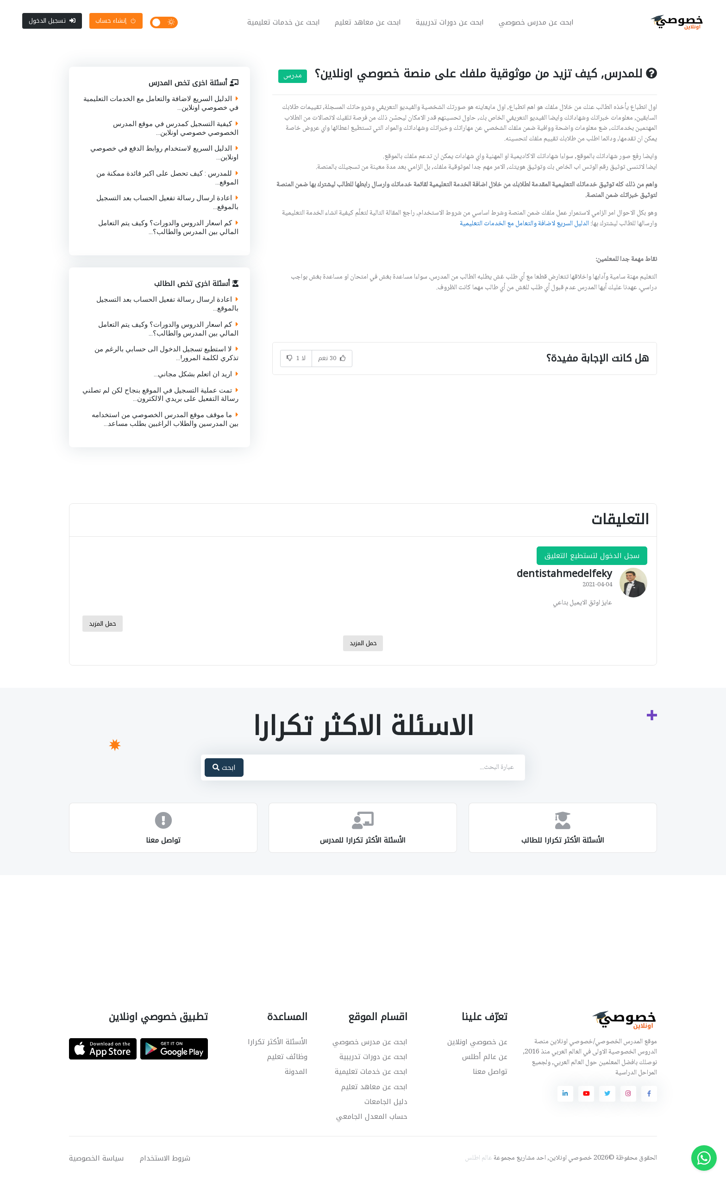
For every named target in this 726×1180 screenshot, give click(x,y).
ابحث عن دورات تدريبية (450, 22)
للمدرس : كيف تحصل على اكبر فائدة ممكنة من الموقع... (167, 178)
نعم (332, 358)
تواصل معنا (490, 1071)
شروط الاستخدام (165, 1158)
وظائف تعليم (287, 1056)
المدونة (296, 1071)
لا (296, 358)
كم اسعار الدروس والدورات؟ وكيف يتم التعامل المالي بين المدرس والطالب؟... (168, 227)
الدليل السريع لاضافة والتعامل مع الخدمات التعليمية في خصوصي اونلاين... (160, 103)
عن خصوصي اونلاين (477, 1041)
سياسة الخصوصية (96, 1158)
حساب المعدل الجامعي (371, 1116)
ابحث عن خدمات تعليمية (283, 22)
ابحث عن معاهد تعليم (368, 22)
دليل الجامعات (385, 1101)
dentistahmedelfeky (564, 574)
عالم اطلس (478, 1158)
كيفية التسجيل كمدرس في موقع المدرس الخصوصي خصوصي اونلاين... (175, 128)
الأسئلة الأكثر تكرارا (277, 1041)
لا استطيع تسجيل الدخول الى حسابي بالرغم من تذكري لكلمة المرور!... (166, 353)
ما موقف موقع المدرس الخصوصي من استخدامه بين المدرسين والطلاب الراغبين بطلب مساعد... (165, 419)
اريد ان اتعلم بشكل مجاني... (196, 373)
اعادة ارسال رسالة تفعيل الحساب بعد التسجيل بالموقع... (167, 202)
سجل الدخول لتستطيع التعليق (591, 555)
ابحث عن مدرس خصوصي (536, 22)
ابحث (224, 767)
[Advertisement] (356, 921)
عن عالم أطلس (484, 1056)
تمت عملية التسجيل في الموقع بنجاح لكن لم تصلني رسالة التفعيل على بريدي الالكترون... (160, 394)
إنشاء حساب (115, 20)
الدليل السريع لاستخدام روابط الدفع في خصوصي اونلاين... (164, 153)
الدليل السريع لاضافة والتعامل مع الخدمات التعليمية (524, 224)
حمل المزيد (102, 623)
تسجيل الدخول (52, 20)
